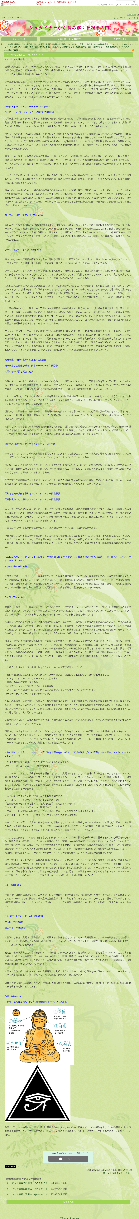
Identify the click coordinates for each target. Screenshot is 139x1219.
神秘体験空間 (103, 44)
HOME (3, 18)
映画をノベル (19, 44)
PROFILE (19, 18)
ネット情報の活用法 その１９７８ (29, 1189)
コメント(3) (109, 1173)
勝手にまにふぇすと (70, 44)
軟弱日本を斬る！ (53, 44)
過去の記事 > (120, 39)
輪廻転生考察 (81, 47)
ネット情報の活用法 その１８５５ (22, 55)
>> (105, 5)
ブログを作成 (124, 5)
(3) (42, 55)
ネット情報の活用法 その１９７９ (29, 1183)
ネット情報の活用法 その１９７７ (29, 1194)
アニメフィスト (128, 47)
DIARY (10, 18)
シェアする (22, 1166)
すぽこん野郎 (39, 44)
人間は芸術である (45, 47)
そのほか (7, 4)
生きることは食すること (64, 47)
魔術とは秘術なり (113, 47)
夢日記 (29, 44)
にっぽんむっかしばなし (120, 44)
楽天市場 (134, 5)
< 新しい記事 (19, 39)
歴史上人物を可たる (88, 44)
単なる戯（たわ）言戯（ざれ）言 (23, 47)
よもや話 (9, 44)
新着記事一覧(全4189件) (69, 39)
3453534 (131, 15)
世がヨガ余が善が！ (96, 47)
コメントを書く (124, 1173)
